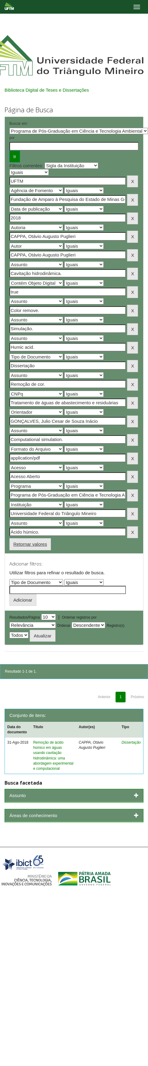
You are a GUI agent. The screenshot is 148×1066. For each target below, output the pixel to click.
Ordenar (63, 625)
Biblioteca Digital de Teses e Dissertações (47, 90)
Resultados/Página (24, 617)
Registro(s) (116, 625)
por (12, 138)
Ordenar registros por (79, 617)
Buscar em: (18, 123)
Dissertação (131, 742)
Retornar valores (30, 544)
